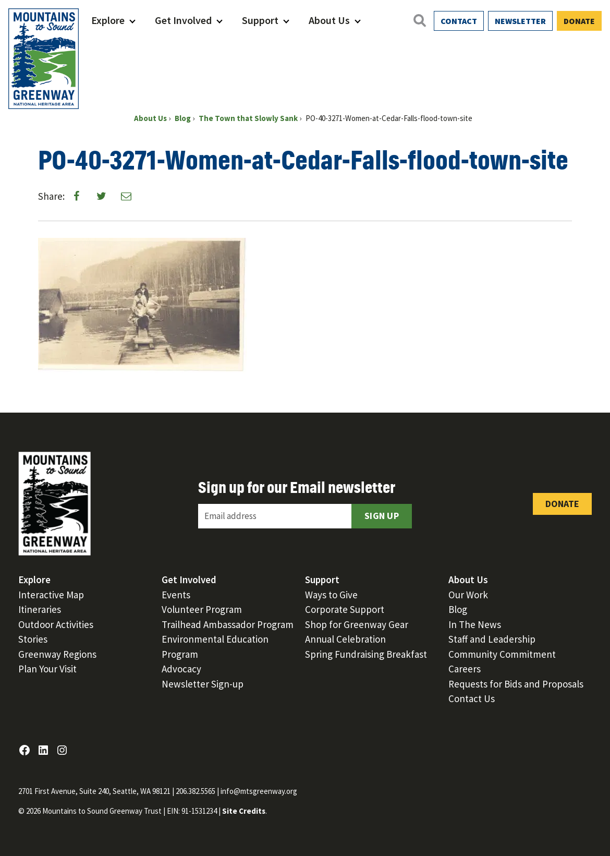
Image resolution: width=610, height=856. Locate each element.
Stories (32, 639)
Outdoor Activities (55, 624)
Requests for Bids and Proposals (515, 684)
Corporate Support (344, 609)
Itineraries (39, 609)
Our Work (468, 594)
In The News (474, 624)
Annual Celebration (345, 639)
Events (176, 594)
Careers (464, 668)
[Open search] (419, 20)
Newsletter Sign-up (202, 684)
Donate (579, 21)
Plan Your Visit (47, 668)
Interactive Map (51, 594)
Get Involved (183, 20)
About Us (329, 20)
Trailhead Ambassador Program (228, 624)
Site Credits (243, 811)
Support (260, 20)
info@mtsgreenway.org (259, 791)
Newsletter (520, 21)
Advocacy (181, 668)
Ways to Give (331, 594)
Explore (108, 20)
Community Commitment (502, 654)
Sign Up (381, 516)
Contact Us (471, 698)
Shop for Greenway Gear (356, 624)
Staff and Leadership (491, 639)
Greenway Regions (57, 654)
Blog (457, 609)
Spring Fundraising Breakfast (366, 654)
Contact (459, 21)
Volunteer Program (202, 609)
